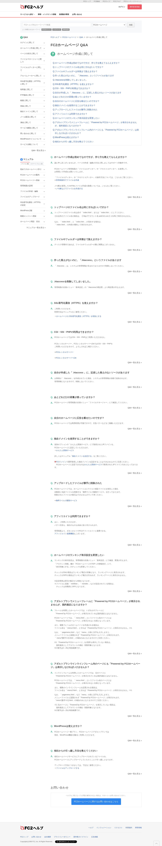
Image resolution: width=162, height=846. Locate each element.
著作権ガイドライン (80, 837)
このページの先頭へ (156, 843)
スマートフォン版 (37, 164)
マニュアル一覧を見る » (36, 228)
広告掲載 (94, 837)
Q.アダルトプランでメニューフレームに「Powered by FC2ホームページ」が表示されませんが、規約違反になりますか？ (95, 124)
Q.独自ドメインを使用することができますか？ (74, 105)
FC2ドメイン (61, 462)
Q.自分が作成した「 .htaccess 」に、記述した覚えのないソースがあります (87, 93)
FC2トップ (87, 1)
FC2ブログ (117, 1)
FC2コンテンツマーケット (133, 1)
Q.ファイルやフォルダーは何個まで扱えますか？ (75, 71)
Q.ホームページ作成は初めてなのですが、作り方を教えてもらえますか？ (86, 63)
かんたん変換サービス (65, 450)
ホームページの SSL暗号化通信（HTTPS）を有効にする (78, 316)
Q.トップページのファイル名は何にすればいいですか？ (78, 67)
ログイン (121, 7)
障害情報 (138, 828)
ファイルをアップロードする (67, 768)
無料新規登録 (135, 7)
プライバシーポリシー (62, 837)
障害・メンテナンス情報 (47, 14)
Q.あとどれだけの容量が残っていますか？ (72, 97)
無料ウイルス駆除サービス (66, 500)
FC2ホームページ (69, 37)
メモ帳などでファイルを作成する (69, 189)
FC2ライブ (106, 1)
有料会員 (66, 29)
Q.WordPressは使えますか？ (66, 137)
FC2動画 (97, 1)
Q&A (81, 37)
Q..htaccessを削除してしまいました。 (70, 80)
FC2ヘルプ (55, 37)
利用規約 (129, 828)
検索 (131, 25)
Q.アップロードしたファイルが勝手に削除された (75, 110)
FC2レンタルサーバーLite (66, 358)
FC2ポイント (46, 29)
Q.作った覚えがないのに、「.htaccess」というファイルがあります (83, 75)
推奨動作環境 (64, 14)
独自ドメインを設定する (82, 456)
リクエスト (118, 828)
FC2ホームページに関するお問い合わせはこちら (96, 801)
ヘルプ (90, 828)
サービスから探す (27, 14)
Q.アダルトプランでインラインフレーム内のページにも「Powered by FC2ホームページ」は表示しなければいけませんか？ (96, 131)
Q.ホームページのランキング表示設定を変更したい (76, 118)
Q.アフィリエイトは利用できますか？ (70, 114)
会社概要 (47, 837)
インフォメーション (103, 828)
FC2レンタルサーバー (64, 352)
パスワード (56, 29)
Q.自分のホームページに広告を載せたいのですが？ (76, 101)
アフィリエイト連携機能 (64, 534)
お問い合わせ (77, 14)
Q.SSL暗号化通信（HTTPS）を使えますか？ (73, 84)
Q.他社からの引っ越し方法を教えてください (73, 142)
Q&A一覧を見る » (135, 197)
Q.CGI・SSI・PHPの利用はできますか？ (71, 88)
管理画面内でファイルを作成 (67, 180)
